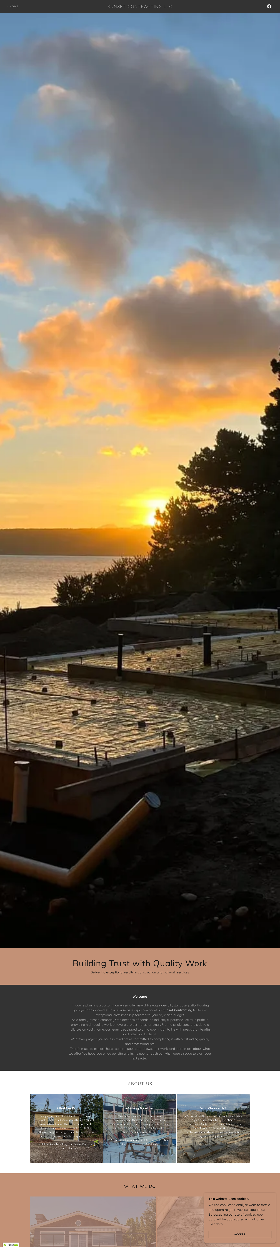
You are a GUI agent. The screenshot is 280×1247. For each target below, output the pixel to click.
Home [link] (14, 6)
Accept (240, 1234)
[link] (140, 7)
